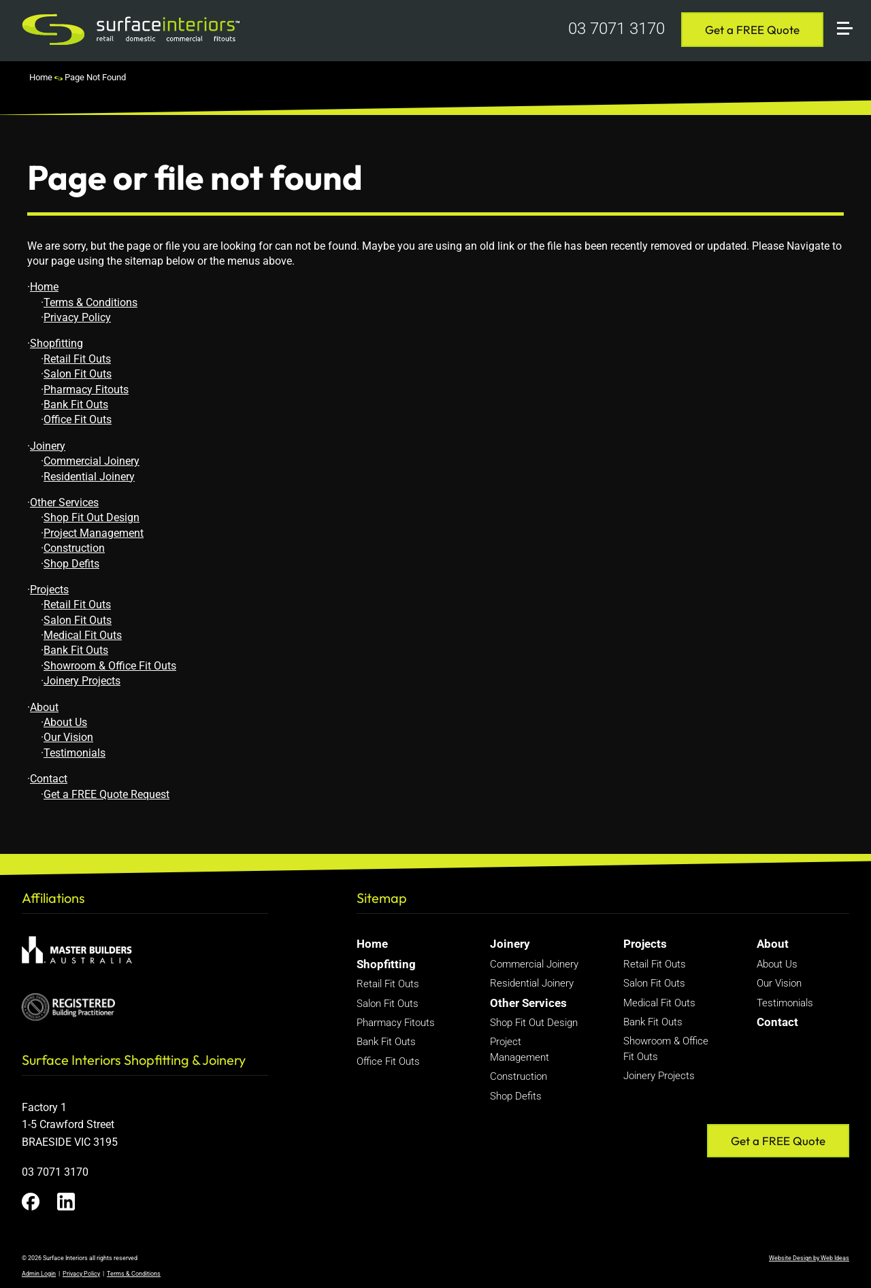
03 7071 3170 (616, 28)
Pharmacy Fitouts (86, 389)
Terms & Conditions (90, 302)
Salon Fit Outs (78, 373)
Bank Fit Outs (76, 404)
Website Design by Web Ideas (809, 1258)
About (44, 707)
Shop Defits (71, 563)
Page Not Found (95, 77)
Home (40, 77)
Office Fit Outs (78, 419)
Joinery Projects (82, 680)
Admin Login (39, 1273)
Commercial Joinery (91, 461)
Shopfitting (56, 343)
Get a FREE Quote (752, 29)
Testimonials (74, 752)
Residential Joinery (89, 476)
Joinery (47, 446)
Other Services (64, 502)
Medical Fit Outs (83, 635)
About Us (65, 722)
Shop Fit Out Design (91, 517)
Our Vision (68, 737)
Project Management (94, 533)
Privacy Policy (77, 317)
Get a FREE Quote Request (106, 794)
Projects (49, 589)
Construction (74, 548)
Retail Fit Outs (77, 358)
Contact (48, 778)
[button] (850, 12)
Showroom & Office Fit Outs (110, 665)
